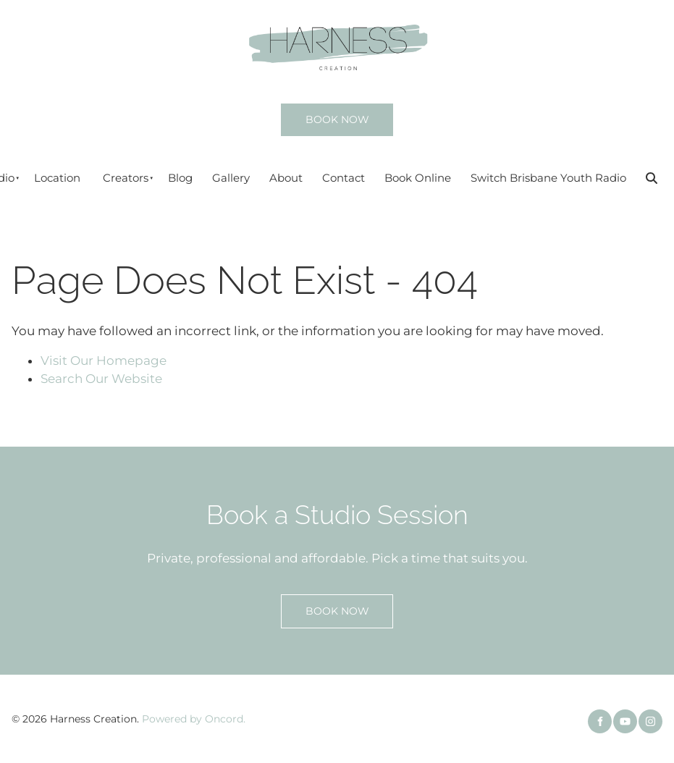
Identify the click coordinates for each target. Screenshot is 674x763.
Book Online (417, 178)
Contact (343, 178)
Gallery (231, 178)
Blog (180, 178)
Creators (125, 178)
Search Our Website (101, 378)
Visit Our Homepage (104, 360)
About (286, 178)
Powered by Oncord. (193, 718)
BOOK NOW (318, 112)
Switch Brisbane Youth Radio (548, 178)
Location (57, 178)
